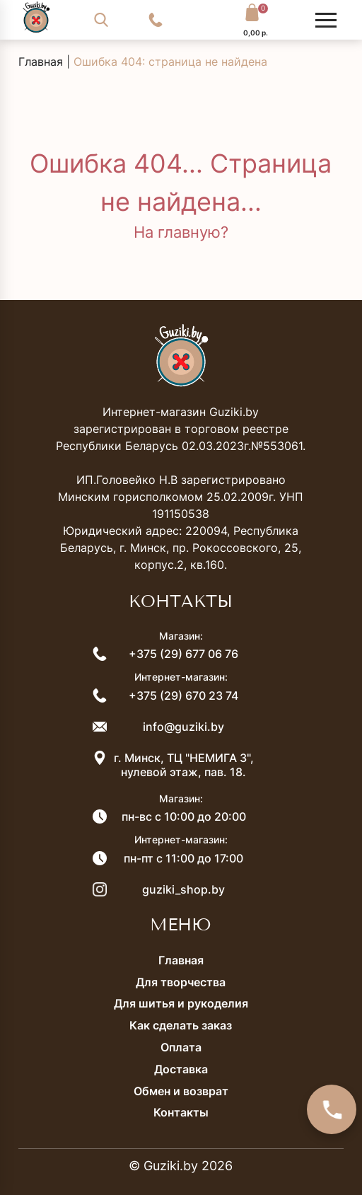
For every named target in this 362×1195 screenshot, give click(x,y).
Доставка (181, 1069)
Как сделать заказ (180, 1025)
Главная (40, 61)
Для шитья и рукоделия (181, 1003)
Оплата (181, 1047)
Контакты (181, 1112)
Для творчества (181, 982)
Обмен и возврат (181, 1091)
